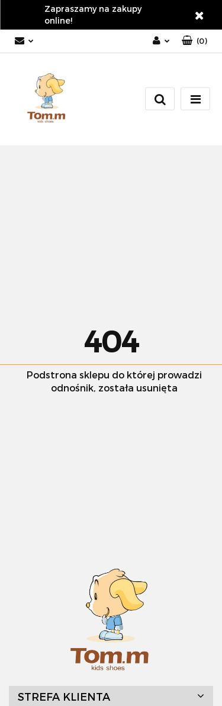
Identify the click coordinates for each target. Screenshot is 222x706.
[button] (194, 41)
